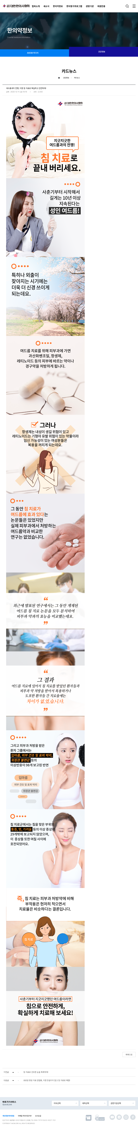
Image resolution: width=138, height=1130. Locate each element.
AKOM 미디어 (34, 53)
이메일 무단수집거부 (25, 1116)
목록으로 (129, 1054)
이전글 (6, 1072)
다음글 (6, 1080)
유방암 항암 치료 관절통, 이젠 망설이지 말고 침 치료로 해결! (46, 1080)
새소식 (46, 6)
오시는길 (38, 1116)
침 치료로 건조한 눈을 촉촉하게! (35, 1072)
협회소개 (36, 6)
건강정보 (103, 52)
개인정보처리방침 (8, 1116)
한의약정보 (58, 6)
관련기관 (90, 6)
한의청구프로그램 (74, 6)
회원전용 (101, 6)
